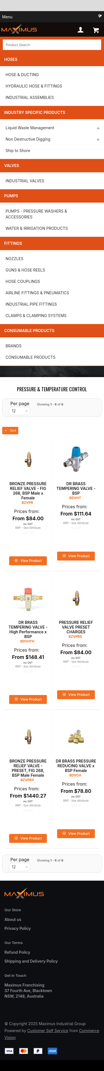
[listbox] (20, 411)
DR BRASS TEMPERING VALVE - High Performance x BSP (28, 629)
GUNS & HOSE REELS (25, 270)
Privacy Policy (17, 928)
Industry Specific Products (34, 112)
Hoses (10, 59)
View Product (31, 561)
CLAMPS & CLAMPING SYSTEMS (36, 315)
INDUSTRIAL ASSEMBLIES (30, 97)
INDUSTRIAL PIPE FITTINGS (31, 304)
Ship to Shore (18, 150)
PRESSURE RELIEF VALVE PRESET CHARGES (76, 627)
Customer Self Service (47, 1030)
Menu (7, 16)
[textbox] (52, 45)
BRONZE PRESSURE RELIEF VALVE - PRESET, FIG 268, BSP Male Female (28, 768)
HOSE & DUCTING (22, 74)
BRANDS (13, 345)
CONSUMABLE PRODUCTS (30, 357)
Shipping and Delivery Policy (31, 961)
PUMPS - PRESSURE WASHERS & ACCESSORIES (36, 214)
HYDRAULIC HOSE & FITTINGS (34, 86)
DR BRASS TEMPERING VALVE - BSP (76, 488)
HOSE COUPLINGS (23, 281)
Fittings (13, 243)
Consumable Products (29, 330)
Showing (50, 404)
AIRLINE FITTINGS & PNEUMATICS (37, 292)
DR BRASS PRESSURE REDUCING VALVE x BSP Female (76, 766)
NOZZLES (14, 258)
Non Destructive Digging (28, 139)
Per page (19, 403)
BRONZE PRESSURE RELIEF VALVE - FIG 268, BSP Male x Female (28, 490)
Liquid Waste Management (30, 127)
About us (12, 919)
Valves (11, 165)
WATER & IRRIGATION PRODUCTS (37, 228)
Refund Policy (17, 952)
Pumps (11, 195)
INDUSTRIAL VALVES (25, 180)
